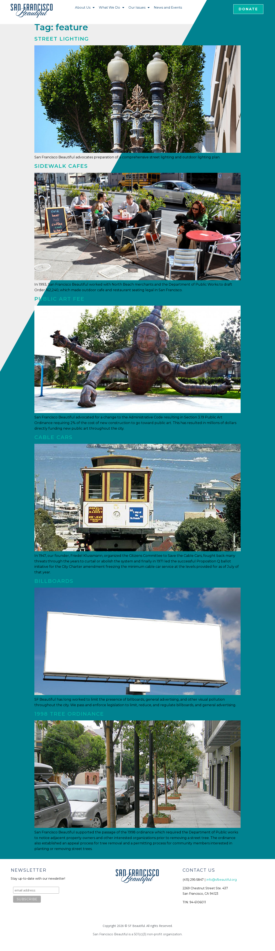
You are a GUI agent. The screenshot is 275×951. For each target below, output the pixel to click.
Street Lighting (61, 39)
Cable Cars (53, 437)
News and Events (168, 7)
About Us (85, 7)
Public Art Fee (59, 299)
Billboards (53, 581)
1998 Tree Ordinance (69, 714)
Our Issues (139, 7)
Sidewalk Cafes (61, 166)
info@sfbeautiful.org (221, 880)
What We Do (111, 7)
